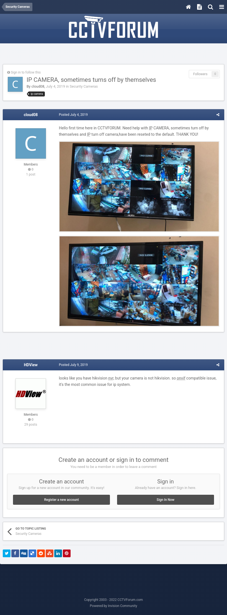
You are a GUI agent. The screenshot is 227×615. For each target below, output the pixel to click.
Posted (72, 115)
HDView (31, 366)
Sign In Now (165, 501)
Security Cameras (84, 86)
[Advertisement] (113, 54)
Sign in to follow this (26, 72)
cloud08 (37, 86)
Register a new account (61, 501)
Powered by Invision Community (113, 607)
